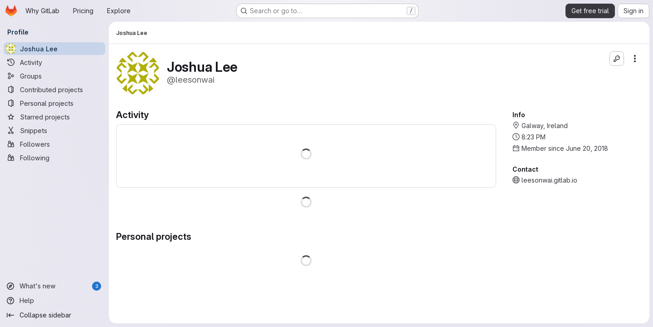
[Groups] (54, 75)
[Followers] (54, 144)
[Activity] (54, 62)
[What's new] (54, 286)
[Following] (54, 157)
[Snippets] (54, 130)
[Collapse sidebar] (54, 315)
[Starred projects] (54, 116)
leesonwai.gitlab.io (549, 180)
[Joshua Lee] (54, 48)
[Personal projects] (54, 103)
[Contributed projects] (54, 89)
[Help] (54, 300)
